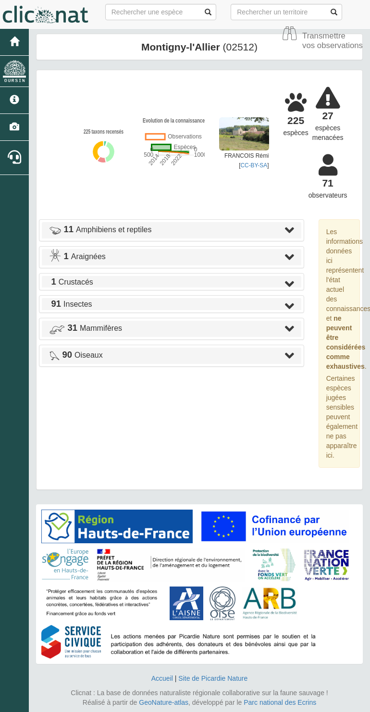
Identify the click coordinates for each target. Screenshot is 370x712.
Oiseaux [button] (76, 355)
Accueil (162, 678)
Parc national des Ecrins (280, 702)
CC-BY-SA (253, 165)
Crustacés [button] (71, 282)
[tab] (171, 230)
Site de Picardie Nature (212, 678)
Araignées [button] (77, 256)
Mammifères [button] (85, 328)
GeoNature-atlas (163, 702)
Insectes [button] (70, 304)
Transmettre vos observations (332, 40)
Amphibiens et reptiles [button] (100, 229)
